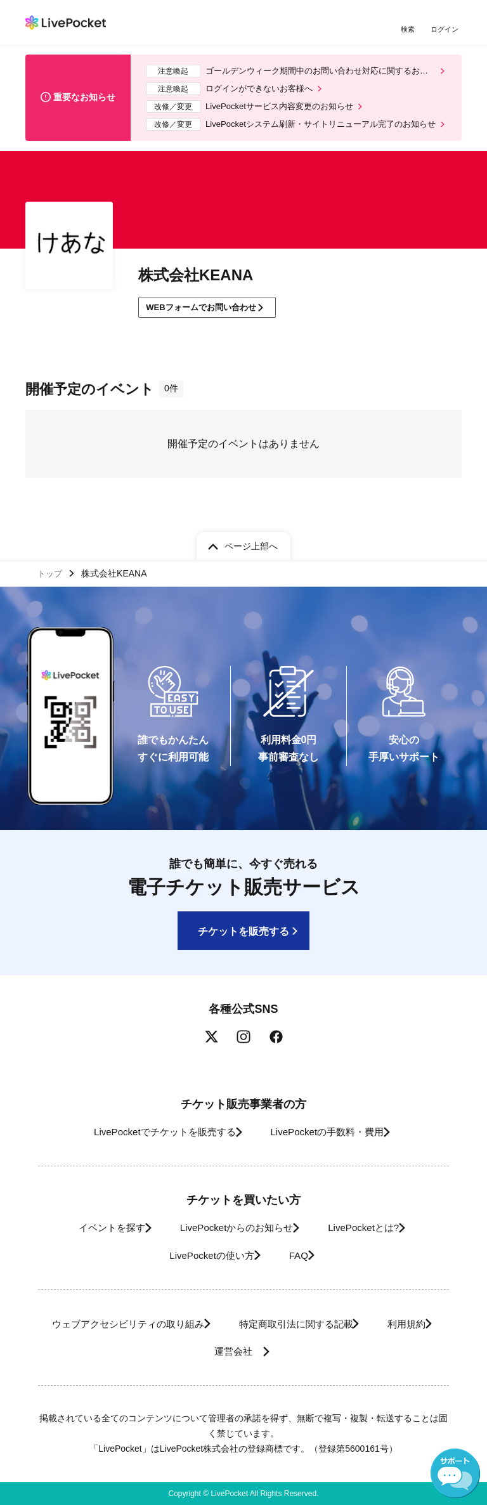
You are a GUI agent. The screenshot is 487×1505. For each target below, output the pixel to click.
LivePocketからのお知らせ (232, 1228)
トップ (51, 572)
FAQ (301, 1255)
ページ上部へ (251, 543)
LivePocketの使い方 (203, 1255)
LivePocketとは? (374, 1228)
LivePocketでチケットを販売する (152, 1132)
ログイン (446, 30)
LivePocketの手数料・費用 (331, 1132)
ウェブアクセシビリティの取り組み (152, 1324)
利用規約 (186, 1351)
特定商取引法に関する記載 (337, 1324)
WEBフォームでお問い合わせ (207, 317)
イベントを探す (93, 1228)
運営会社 (276, 1351)
